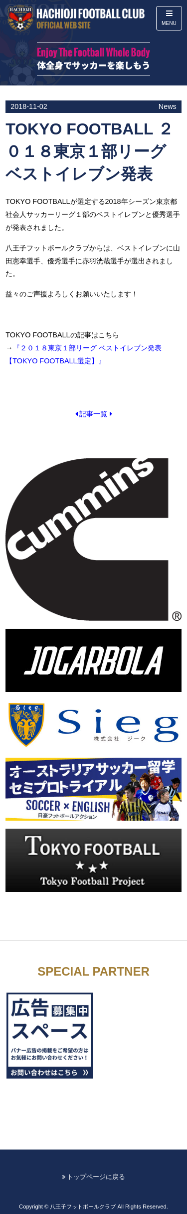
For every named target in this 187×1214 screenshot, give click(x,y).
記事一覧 (93, 414)
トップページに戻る (94, 1177)
